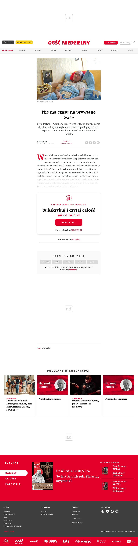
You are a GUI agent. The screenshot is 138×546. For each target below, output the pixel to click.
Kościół (23, 50)
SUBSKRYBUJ (111, 43)
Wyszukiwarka (134, 43)
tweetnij (95, 142)
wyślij (99, 142)
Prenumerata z (24, 42)
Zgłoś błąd (9, 531)
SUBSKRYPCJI (76, 230)
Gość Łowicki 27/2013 (46, 143)
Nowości (10, 473)
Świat (53, 50)
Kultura (69, 50)
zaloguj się (125, 43)
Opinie (99, 50)
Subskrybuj (68, 222)
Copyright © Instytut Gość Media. (110, 531)
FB (91, 142)
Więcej (130, 50)
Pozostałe (10, 484)
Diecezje (114, 50)
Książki (10, 478)
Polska (38, 50)
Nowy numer (7, 50)
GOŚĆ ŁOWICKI (46, 348)
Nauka (84, 50)
